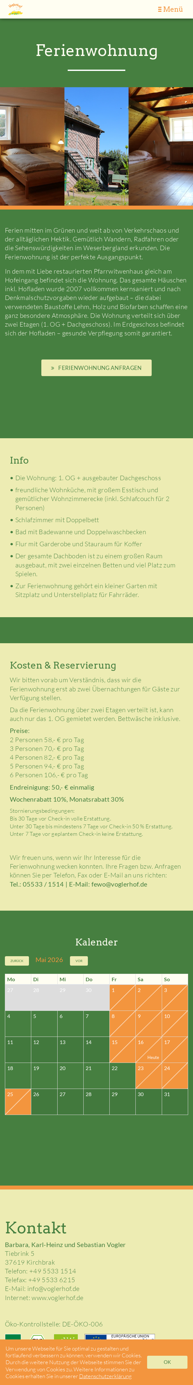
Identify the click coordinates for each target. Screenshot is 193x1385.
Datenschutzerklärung (105, 1376)
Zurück (16, 961)
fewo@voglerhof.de (119, 884)
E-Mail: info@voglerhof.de (42, 1288)
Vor (79, 961)
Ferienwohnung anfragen (96, 367)
